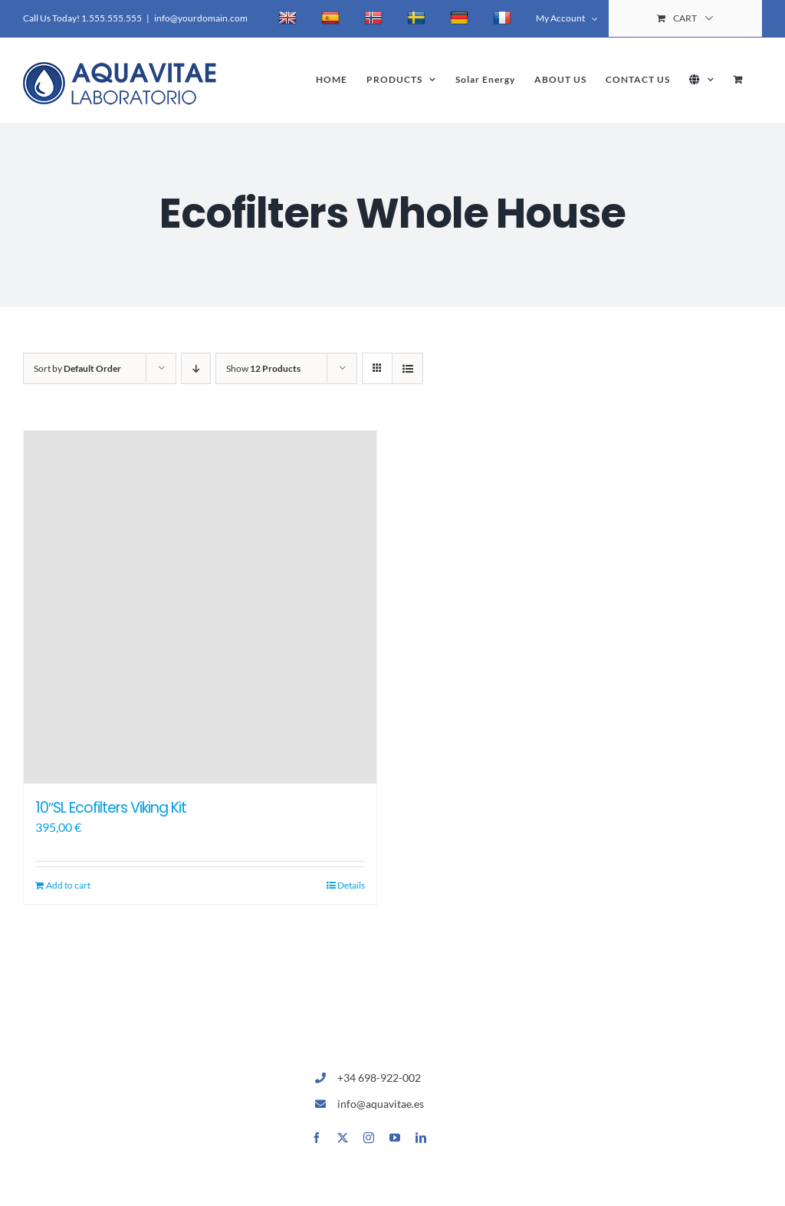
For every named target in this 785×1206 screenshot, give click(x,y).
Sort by (77, 368)
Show (263, 368)
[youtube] (394, 1137)
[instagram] (368, 1137)
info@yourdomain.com (201, 18)
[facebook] (316, 1137)
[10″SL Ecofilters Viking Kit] (200, 607)
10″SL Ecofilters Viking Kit (110, 807)
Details (351, 885)
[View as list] (407, 368)
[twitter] (342, 1137)
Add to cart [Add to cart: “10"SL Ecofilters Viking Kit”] (68, 885)
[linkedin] (420, 1137)
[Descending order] (196, 368)
